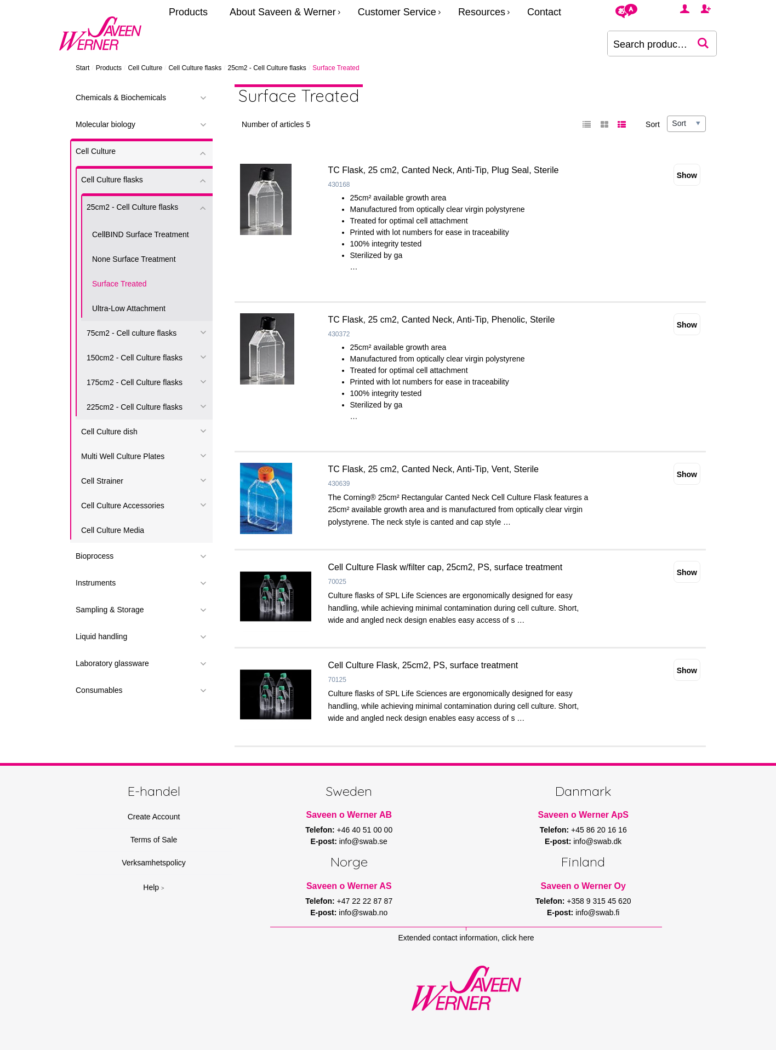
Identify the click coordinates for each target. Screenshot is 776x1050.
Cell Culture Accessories (122, 505)
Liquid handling (101, 636)
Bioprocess (94, 556)
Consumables (99, 690)
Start (82, 68)
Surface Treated (119, 283)
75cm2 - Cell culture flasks (131, 333)
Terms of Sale (154, 839)
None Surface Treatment (134, 259)
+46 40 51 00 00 (365, 829)
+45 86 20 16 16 (599, 829)
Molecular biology (105, 124)
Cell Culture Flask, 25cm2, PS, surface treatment (423, 665)
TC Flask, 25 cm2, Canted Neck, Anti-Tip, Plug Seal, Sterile (443, 170)
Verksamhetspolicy (154, 862)
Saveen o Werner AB (349, 814)
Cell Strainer (102, 481)
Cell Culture (145, 68)
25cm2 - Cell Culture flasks (266, 68)
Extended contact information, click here (466, 937)
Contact (544, 12)
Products (188, 12)
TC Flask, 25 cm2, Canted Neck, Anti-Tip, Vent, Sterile (433, 469)
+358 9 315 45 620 (599, 901)
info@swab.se (363, 841)
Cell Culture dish (109, 431)
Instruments (96, 582)
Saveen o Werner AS (349, 886)
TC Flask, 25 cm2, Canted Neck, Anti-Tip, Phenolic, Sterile (441, 319)
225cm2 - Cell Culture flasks (134, 407)
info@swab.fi (597, 912)
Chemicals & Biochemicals (121, 97)
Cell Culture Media (112, 530)
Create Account (154, 816)
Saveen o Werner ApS (583, 814)
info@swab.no (363, 912)
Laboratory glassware (112, 663)
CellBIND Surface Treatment (140, 234)
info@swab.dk (597, 841)
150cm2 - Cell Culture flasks (134, 357)
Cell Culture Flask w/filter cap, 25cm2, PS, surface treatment (445, 567)
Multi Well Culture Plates (122, 456)
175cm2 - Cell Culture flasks (134, 382)
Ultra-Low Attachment (129, 308)
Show (687, 175)
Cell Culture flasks (194, 68)
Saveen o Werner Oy (583, 886)
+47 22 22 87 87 (365, 901)
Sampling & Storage (110, 609)
